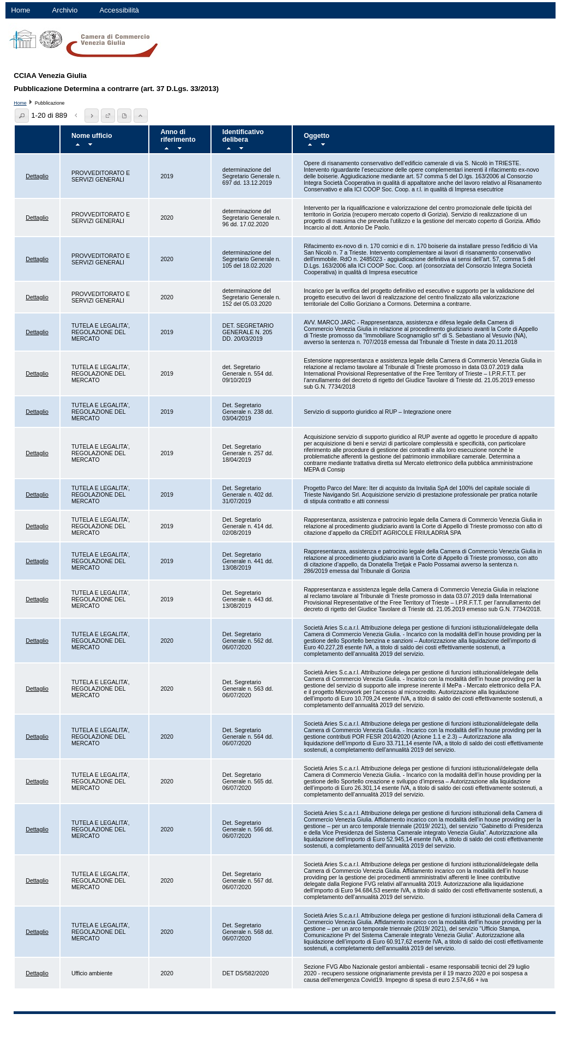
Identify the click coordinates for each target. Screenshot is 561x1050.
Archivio (64, 10)
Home (20, 10)
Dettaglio (37, 176)
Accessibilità (119, 10)
